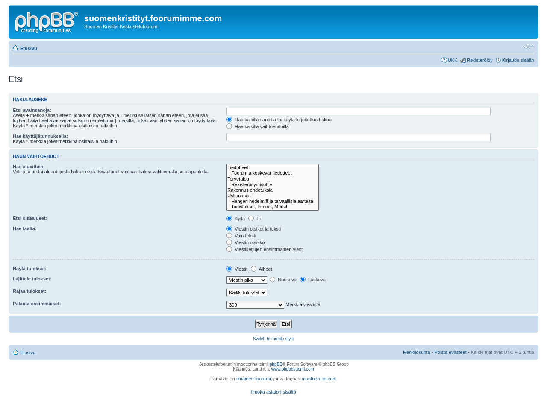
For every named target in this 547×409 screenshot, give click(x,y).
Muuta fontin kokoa (528, 46)
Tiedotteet (272, 167)
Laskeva (313, 279)
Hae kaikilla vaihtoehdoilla (257, 126)
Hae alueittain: (29, 166)
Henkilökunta (416, 352)
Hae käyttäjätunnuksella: (40, 136)
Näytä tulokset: (30, 268)
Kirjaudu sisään (518, 60)
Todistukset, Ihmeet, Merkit (272, 207)
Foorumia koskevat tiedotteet (272, 173)
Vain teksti (241, 235)
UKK (453, 60)
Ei (254, 218)
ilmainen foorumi (253, 378)
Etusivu (28, 48)
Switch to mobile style (273, 338)
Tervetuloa (272, 179)
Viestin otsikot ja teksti (253, 228)
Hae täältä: (25, 228)
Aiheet (261, 269)
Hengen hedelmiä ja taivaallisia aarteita (272, 201)
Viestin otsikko (245, 242)
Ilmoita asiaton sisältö (273, 391)
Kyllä (235, 218)
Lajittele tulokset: (32, 278)
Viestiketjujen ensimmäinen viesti (264, 249)
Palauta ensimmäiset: (37, 303)
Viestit (236, 269)
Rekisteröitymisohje (272, 184)
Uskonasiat (272, 196)
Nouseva (283, 279)
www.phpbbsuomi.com (292, 369)
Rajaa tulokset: (29, 291)
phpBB (276, 364)
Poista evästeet (451, 352)
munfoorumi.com (319, 378)
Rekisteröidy (480, 60)
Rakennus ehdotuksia (272, 190)
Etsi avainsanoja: (32, 110)
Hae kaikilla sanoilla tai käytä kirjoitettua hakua (279, 119)
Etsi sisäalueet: (30, 218)
